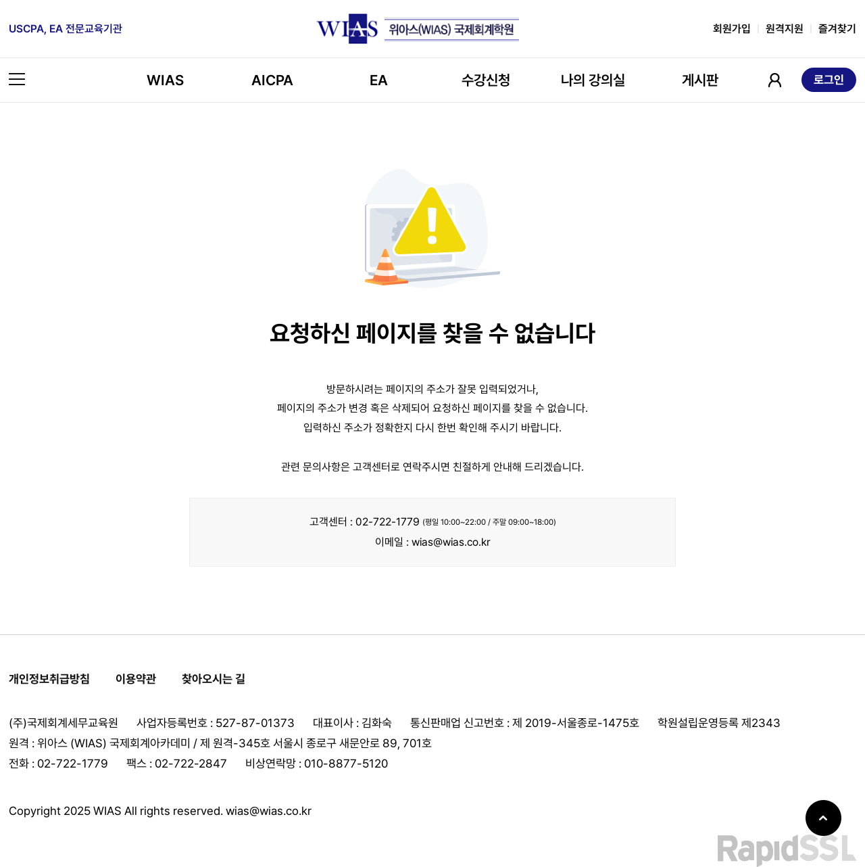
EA (379, 80)
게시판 (700, 80)
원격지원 (785, 28)
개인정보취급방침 (49, 679)
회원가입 (732, 28)
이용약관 (136, 679)
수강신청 (486, 80)
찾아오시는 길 (213, 679)
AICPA (272, 80)
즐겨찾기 (837, 28)
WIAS (165, 80)
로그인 (829, 80)
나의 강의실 (593, 80)
